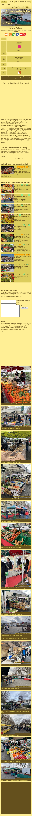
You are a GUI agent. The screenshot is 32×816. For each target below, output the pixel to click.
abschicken (24, 307)
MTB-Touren (5, 4)
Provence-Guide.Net (18, 11)
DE (27, 7)
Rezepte (11, 2)
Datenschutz (25, 300)
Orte (28, 2)
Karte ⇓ (5, 83)
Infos (21, 7)
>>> (16, 7)
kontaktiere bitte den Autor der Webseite (12, 327)
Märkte (4, 2)
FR (24, 7)
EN (30, 7)
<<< (13, 7)
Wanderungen (20, 2)
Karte (15, 129)
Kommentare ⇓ (24, 83)
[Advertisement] (16, 102)
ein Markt (7, 23)
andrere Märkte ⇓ (13, 83)
